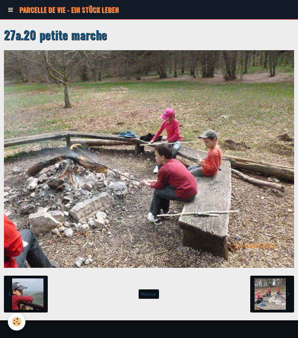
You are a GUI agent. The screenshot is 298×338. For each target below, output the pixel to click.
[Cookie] (16, 322)
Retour (149, 293)
